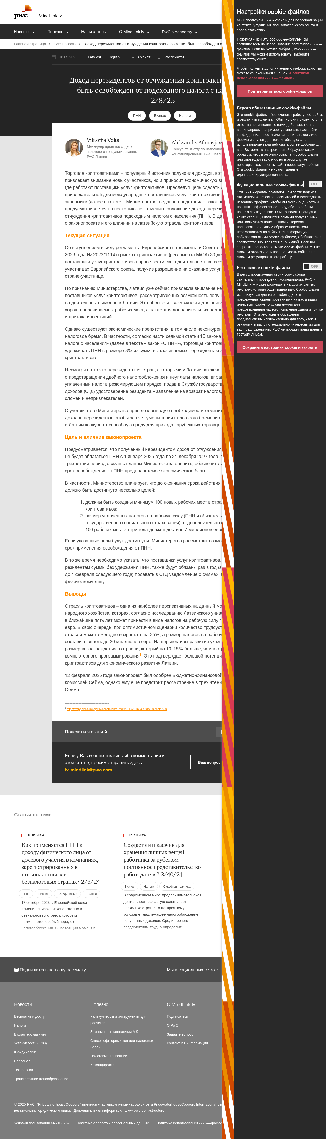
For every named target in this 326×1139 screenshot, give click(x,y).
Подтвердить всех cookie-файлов (280, 91)
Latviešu (95, 57)
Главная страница (30, 43)
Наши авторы (94, 31)
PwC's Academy (177, 31)
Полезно (55, 31)
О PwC (172, 1025)
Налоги (185, 115)
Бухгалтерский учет (30, 1034)
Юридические (67, 894)
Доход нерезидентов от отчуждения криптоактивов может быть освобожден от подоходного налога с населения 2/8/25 (190, 43)
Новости (22, 31)
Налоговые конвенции (108, 1056)
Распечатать (175, 57)
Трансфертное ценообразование (41, 1079)
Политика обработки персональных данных (113, 1123)
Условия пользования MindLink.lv (42, 1123)
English (113, 57)
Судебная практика (177, 886)
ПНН (137, 115)
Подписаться (177, 1016)
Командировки (102, 1065)
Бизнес (160, 115)
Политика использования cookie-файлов (190, 1123)
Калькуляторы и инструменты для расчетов (118, 1019)
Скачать (145, 57)
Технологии (23, 1070)
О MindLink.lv (132, 31)
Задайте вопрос (180, 1034)
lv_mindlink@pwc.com (88, 769)
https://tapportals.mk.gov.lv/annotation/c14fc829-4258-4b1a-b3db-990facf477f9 (117, 709)
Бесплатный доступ (30, 1016)
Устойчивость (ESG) (30, 1043)
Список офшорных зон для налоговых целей (122, 1043)
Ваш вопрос (209, 762)
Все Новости (65, 43)
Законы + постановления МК (114, 1031)
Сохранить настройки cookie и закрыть (279, 347)
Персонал (22, 1061)
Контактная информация (187, 1043)
